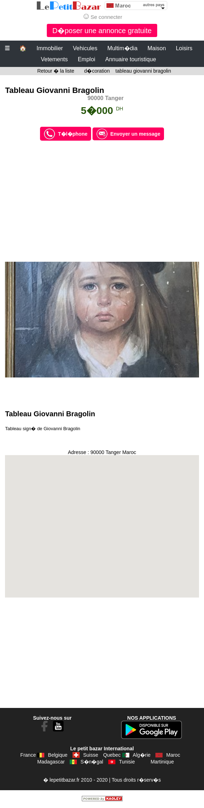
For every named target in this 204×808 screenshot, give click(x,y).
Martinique (162, 762)
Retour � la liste (55, 71)
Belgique (58, 755)
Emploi (86, 59)
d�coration (97, 71)
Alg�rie (142, 755)
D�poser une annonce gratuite (102, 31)
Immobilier (49, 48)
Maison (157, 48)
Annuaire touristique (130, 59)
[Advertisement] (102, 201)
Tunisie (127, 762)
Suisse (90, 755)
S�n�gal (91, 762)
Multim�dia (122, 48)
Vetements (54, 59)
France (28, 755)
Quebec (112, 755)
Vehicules (85, 48)
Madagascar (51, 762)
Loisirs (184, 48)
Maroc (173, 755)
